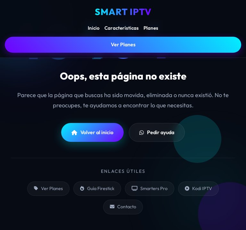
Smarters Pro (150, 188)
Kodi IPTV (198, 188)
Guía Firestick (97, 188)
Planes (151, 28)
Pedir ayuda (156, 132)
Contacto (123, 207)
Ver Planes (123, 44)
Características (121, 28)
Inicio (94, 28)
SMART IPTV (123, 11)
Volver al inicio (92, 132)
